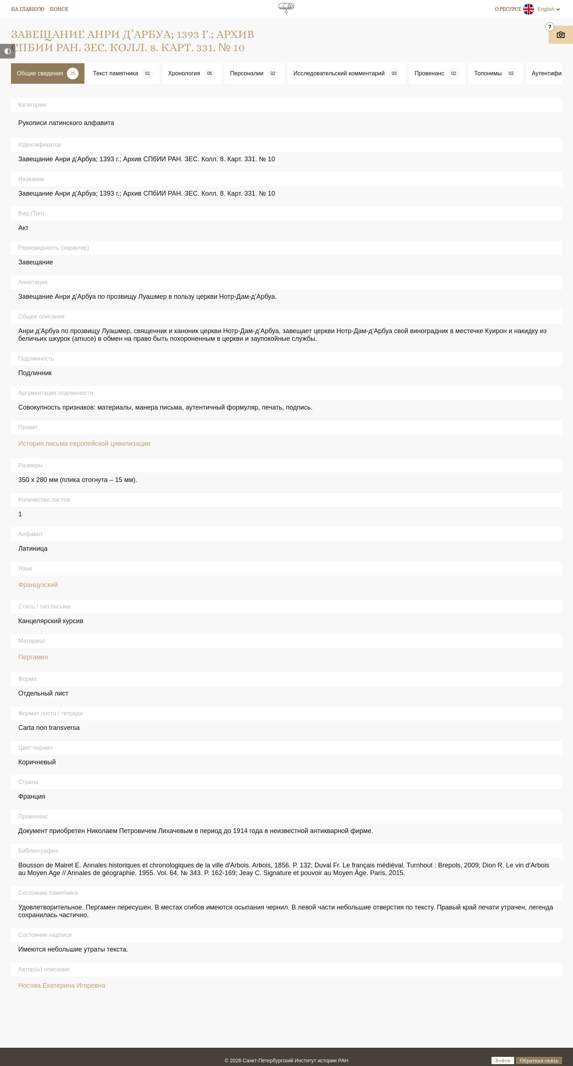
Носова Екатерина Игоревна (61, 985)
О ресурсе (508, 9)
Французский (38, 584)
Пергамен (33, 657)
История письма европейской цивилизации (84, 443)
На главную (28, 9)
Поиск (59, 9)
